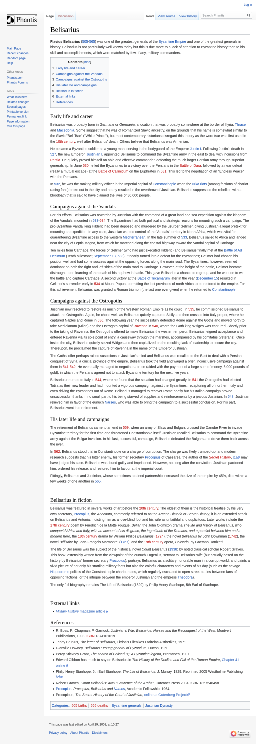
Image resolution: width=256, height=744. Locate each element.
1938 (173, 549)
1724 (160, 536)
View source (167, 16)
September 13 (105, 256)
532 (57, 184)
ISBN (90, 636)
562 (57, 452)
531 (163, 171)
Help (10, 63)
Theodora (185, 577)
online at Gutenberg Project (165, 695)
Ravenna (141, 326)
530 (85, 166)
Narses (110, 402)
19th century (153, 542)
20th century (148, 508)
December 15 (207, 278)
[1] (235, 457)
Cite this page (16, 126)
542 (73, 367)
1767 (124, 542)
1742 (233, 536)
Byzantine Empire (172, 42)
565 (92, 42)
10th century (65, 142)
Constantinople (164, 184)
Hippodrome (59, 572)
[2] (58, 677)
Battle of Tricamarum (154, 278)
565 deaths (99, 706)
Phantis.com (15, 78)
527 (53, 154)
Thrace (240, 124)
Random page (16, 58)
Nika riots (199, 184)
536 (100, 320)
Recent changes (17, 53)
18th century (87, 536)
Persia (55, 160)
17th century (60, 525)
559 (125, 428)
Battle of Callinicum (113, 171)
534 (102, 220)
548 (231, 396)
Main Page (14, 48)
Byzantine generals (127, 706)
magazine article (80, 611)
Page (50, 16)
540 (155, 326)
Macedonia (65, 130)
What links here (17, 97)
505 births (79, 706)
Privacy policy (58, 732)
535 (191, 309)
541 (65, 367)
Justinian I (94, 154)
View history (188, 16)
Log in (248, 4)
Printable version (18, 112)
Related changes (18, 102)
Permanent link (17, 116)
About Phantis (79, 732)
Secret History (220, 457)
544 (98, 380)
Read (150, 16)
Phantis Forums (17, 82)
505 (85, 42)
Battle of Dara (190, 166)
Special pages (16, 106)
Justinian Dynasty (159, 706)
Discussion (66, 16)
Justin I (195, 149)
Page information (18, 121)
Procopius (152, 457)
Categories (60, 706)
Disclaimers (100, 732)
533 (95, 220)
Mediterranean (134, 237)
